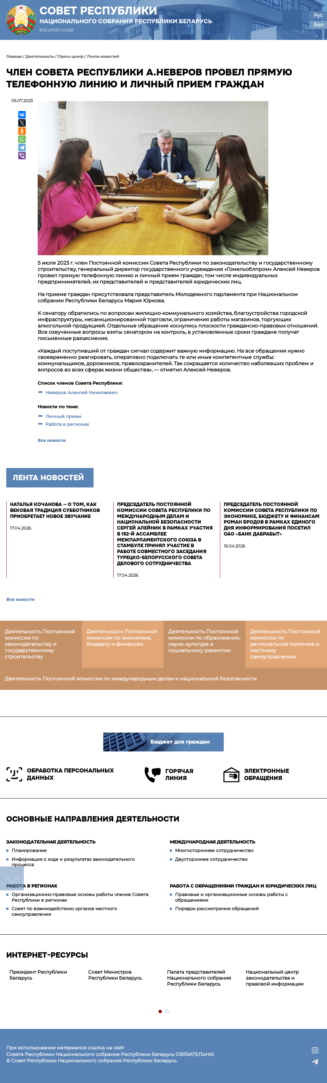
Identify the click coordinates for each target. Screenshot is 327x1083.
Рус (318, 15)
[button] (292, 20)
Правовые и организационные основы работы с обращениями (231, 897)
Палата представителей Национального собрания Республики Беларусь (199, 978)
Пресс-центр (70, 56)
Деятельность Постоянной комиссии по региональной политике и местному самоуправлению (285, 644)
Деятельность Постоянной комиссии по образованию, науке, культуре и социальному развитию (204, 641)
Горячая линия (169, 775)
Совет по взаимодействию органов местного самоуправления (64, 911)
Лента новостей (103, 56)
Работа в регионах (67, 424)
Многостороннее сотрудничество (214, 850)
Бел (319, 25)
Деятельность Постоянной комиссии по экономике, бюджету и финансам (122, 638)
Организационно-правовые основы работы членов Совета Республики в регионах (80, 897)
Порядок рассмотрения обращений (217, 908)
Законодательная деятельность (50, 842)
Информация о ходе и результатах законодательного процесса (73, 862)
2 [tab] (167, 1012)
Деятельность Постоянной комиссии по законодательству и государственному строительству (40, 644)
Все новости (52, 440)
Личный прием (63, 416)
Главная (14, 56)
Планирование (29, 850)
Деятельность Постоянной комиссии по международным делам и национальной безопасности (131, 679)
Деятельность (39, 56)
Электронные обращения (256, 774)
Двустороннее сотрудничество (211, 859)
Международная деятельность (212, 842)
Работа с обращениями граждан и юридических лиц (243, 886)
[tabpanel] (45, 975)
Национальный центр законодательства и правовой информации (274, 978)
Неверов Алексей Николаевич (82, 392)
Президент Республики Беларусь (38, 975)
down (12, 878)
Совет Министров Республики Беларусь (115, 975)
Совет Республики (126, 14)
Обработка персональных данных (60, 774)
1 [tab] (160, 1012)
